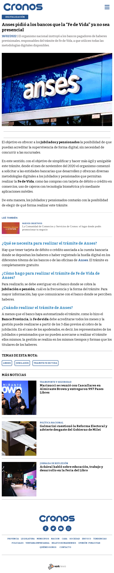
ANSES (7, 363)
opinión (82, 543)
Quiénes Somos (48, 547)
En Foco (86, 539)
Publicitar (94, 543)
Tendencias (100, 539)
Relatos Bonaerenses (64, 543)
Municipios (43, 539)
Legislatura (28, 539)
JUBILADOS (22, 363)
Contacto (65, 547)
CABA (64, 539)
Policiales (17, 543)
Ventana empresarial (38, 543)
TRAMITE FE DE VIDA (45, 363)
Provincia (13, 539)
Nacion (55, 539)
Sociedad (74, 539)
